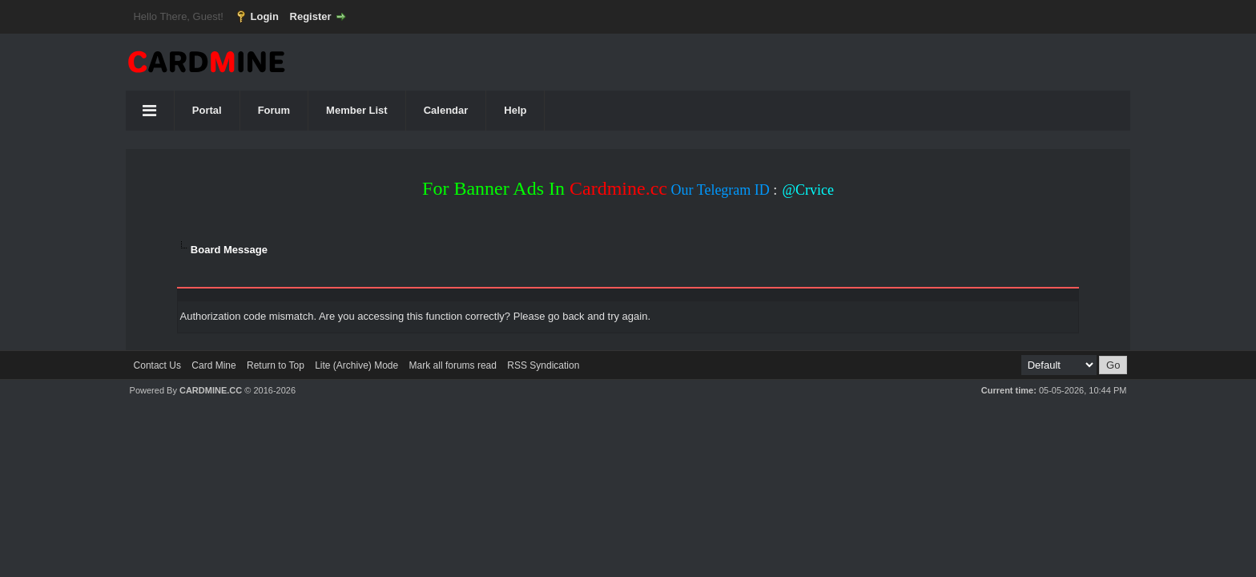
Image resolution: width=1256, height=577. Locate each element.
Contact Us (157, 365)
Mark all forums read (453, 365)
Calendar (446, 110)
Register (311, 16)
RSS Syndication (543, 365)
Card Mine (213, 365)
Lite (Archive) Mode (356, 365)
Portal (207, 110)
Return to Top (275, 365)
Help (515, 110)
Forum (274, 110)
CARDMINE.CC (210, 390)
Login (265, 16)
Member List (357, 110)
